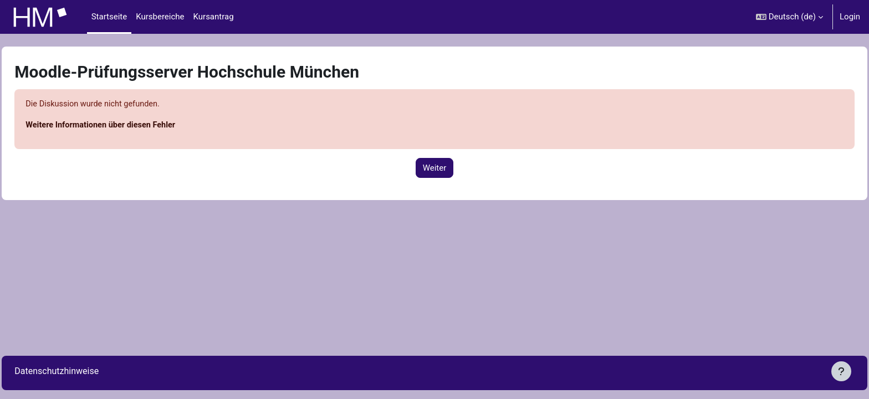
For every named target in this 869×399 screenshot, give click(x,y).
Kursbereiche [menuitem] (160, 17)
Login (850, 17)
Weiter (435, 168)
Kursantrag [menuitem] (213, 17)
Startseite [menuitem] (109, 17)
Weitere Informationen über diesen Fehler (127, 126)
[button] (789, 17)
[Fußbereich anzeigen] (841, 371)
